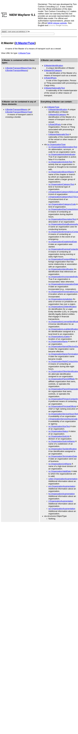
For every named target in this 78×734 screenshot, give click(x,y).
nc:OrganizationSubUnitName (61, 441)
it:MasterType (25, 43)
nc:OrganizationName (58, 341)
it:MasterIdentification (53, 65)
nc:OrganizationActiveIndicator (62, 154)
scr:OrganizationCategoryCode (62, 204)
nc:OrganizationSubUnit (59, 436)
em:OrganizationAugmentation (61, 486)
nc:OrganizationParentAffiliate (61, 379)
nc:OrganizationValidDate (59, 471)
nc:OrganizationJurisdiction (60, 299)
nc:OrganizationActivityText (60, 162)
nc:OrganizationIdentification (61, 269)
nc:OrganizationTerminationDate (62, 456)
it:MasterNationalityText (54, 88)
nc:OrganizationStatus (58, 431)
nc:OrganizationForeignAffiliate (62, 259)
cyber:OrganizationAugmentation (63, 479)
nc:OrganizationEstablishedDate (62, 242)
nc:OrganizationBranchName (61, 172)
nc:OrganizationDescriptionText (62, 219)
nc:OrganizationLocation (59, 336)
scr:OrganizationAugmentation (61, 508)
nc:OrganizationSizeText (59, 426)
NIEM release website (57, 23)
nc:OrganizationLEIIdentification (62, 306)
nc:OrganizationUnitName (59, 464)
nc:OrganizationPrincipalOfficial (62, 406)
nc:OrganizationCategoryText (61, 184)
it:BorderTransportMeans (16, 70)
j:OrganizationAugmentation (60, 501)
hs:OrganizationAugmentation (61, 494)
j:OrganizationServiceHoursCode (63, 419)
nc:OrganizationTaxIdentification (62, 449)
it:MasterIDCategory (53, 70)
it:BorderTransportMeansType (18, 68)
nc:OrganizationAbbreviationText (62, 147)
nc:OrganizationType (56, 144)
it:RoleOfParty (50, 78)
